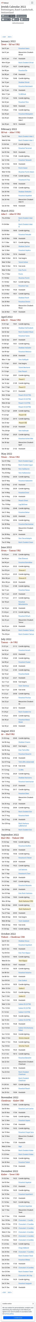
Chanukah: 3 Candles (26, 1228)
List (12, 16)
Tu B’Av (21, 770)
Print (4, 19)
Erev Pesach (23, 371)
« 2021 (4, 37)
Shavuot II (22, 578)
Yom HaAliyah (23, 359)
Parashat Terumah (25, 148)
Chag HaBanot (24, 1248)
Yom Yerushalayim (25, 538)
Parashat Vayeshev (25, 1206)
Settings (24, 19)
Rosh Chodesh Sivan (26, 542)
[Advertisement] (18, 29)
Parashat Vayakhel (25, 195)
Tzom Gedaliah (24, 921)
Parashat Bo (23, 70)
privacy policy (9, 1314)
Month (5, 16)
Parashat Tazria (24, 336)
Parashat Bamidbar (25, 562)
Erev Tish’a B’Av (24, 750)
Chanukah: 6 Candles (26, 1240)
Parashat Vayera (24, 1120)
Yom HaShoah (24, 431)
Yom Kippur (23, 961)
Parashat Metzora (25, 352)
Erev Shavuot (23, 558)
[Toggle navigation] (32, 3)
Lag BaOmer (23, 504)
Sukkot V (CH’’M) (24, 1012)
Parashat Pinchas (25, 698)
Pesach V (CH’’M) (24, 403)
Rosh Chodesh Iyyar (26, 461)
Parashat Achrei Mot (26, 438)
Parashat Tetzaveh (25, 160)
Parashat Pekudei (25, 234)
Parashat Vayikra (25, 250)
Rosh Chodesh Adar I (26, 136)
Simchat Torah (24, 1046)
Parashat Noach (24, 1088)
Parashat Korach (24, 650)
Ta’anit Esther (23, 262)
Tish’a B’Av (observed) (26, 762)
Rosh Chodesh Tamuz (26, 630)
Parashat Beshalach (26, 86)
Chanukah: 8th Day (25, 1275)
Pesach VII (22, 415)
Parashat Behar (24, 512)
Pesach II (22, 387)
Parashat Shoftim (25, 846)
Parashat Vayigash (25, 1283)
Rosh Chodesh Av (25, 712)
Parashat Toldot (24, 1162)
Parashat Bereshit (25, 1058)
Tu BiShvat (22, 94)
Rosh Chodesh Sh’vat (26, 62)
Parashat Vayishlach (26, 1194)
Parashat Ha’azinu (25, 972)
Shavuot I (22, 570)
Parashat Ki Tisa (24, 180)
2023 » (10, 37)
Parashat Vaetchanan (26, 782)
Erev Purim (22, 270)
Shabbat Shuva (24, 941)
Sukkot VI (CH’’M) (25, 1020)
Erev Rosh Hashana (25, 893)
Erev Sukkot (23, 980)
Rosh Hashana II (25, 909)
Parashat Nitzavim (25, 885)
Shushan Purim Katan (26, 172)
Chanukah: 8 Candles (26, 1268)
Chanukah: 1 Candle (26, 1220)
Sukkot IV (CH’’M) (25, 1008)
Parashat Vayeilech (25, 945)
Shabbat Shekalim (25, 192)
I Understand (18, 1318)
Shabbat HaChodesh (26, 328)
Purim (21, 274)
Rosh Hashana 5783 (26, 901)
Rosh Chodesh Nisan (26, 332)
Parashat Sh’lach (24, 616)
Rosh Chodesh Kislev (26, 1150)
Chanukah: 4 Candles (26, 1232)
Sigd (20, 1146)
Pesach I (22, 379)
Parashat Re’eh (24, 815)
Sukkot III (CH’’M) (25, 1004)
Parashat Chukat (24, 662)
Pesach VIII (23, 423)
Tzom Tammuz (24, 686)
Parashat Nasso (24, 590)
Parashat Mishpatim (26, 114)
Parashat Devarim (25, 754)
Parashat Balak (24, 674)
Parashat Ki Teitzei (25, 858)
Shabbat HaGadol (25, 348)
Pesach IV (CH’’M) (25, 399)
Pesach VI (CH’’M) (25, 407)
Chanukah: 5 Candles (26, 1236)
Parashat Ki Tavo (24, 873)
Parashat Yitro (24, 102)
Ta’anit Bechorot (24, 367)
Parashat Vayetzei (25, 1182)
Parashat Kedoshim (25, 481)
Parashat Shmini (24, 302)
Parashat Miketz (24, 1260)
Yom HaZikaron (24, 469)
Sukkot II (22, 996)
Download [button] (21, 16)
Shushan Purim (24, 278)
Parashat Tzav (23, 286)
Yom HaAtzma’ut (24, 473)
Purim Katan (23, 168)
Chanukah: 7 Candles (26, 1252)
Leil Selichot (23, 869)
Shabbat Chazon (24, 742)
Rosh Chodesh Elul (25, 812)
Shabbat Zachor (24, 246)
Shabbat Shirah (24, 82)
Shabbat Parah (24, 298)
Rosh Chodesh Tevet (26, 1256)
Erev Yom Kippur (24, 953)
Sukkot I (22, 988)
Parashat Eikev (24, 793)
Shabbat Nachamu (25, 778)
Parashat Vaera (24, 48)
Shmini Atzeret (24, 1038)
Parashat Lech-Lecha (26, 1108)
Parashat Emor (24, 492)
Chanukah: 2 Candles (26, 1224)
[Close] (33, 1304)
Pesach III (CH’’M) (25, 395)
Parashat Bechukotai (26, 524)
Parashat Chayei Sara (26, 1132)
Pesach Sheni (23, 500)
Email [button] (15, 19)
